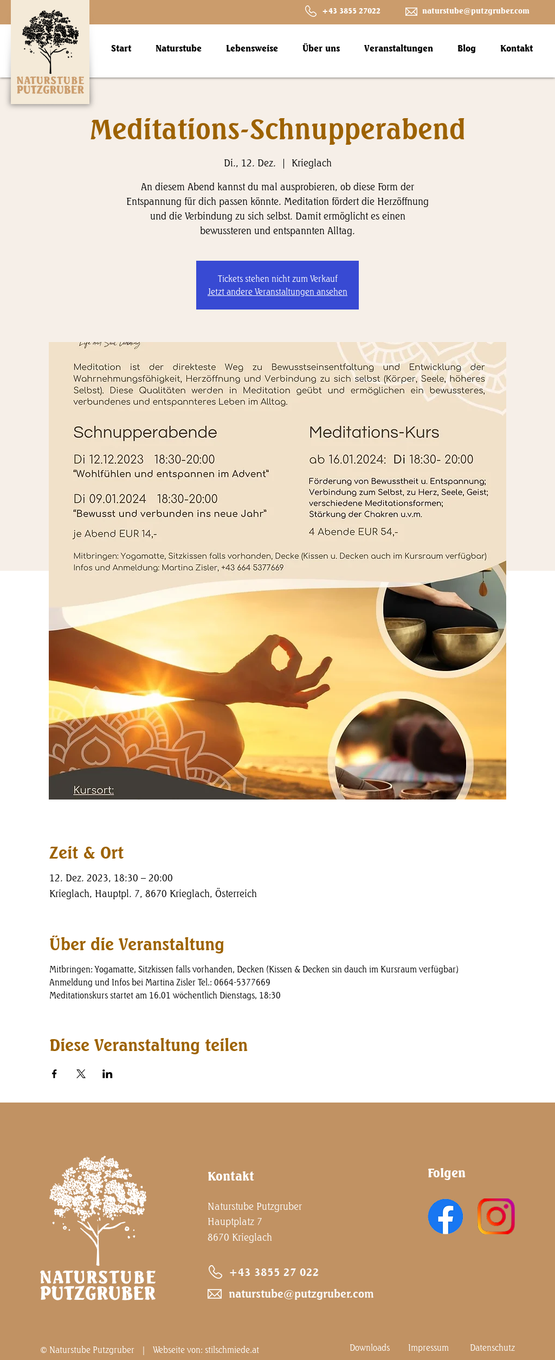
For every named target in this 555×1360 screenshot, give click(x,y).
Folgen (447, 1172)
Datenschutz (492, 1347)
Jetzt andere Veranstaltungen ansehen (277, 291)
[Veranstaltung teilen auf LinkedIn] (107, 1073)
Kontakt (231, 1176)
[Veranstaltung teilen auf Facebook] (54, 1073)
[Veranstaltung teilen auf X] (81, 1073)
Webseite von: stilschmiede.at (206, 1349)
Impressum (428, 1347)
